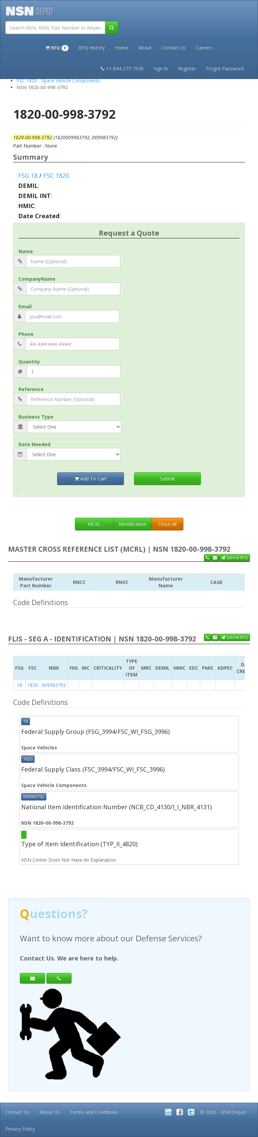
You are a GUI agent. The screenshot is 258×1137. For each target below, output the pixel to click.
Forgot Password (225, 68)
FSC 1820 (56, 175)
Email (25, 306)
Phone (26, 334)
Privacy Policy (20, 1129)
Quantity (29, 361)
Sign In (161, 68)
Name (25, 251)
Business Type (35, 417)
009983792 (54, 685)
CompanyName (36, 279)
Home (121, 47)
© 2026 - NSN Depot (223, 1112)
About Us (50, 1112)
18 (19, 685)
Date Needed (34, 444)
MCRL (94, 524)
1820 (32, 685)
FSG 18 (28, 175)
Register (187, 68)
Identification (132, 524)
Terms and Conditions (94, 1112)
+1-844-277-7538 (122, 68)
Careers (204, 47)
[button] (57, 47)
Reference (31, 389)
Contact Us (174, 47)
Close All (167, 524)
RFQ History (92, 47)
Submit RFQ (234, 557)
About (145, 47)
